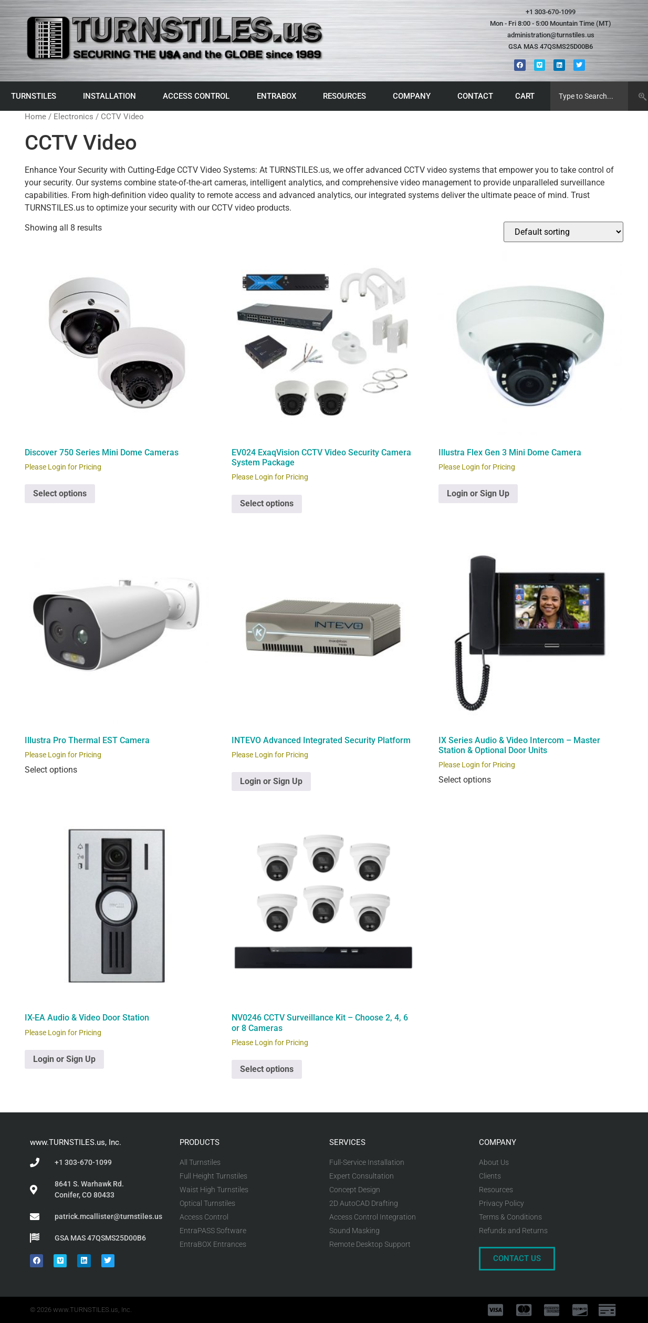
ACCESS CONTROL (199, 96)
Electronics (73, 116)
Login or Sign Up (478, 493)
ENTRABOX (279, 96)
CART (527, 96)
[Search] (637, 96)
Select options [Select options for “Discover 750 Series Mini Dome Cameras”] (60, 493)
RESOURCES (347, 96)
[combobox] (589, 96)
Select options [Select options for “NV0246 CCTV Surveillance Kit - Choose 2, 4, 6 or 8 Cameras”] (267, 1069)
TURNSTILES (36, 96)
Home (35, 116)
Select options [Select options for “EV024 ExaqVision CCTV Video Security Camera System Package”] (267, 503)
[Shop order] (563, 232)
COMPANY (414, 96)
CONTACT (475, 96)
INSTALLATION (112, 96)
